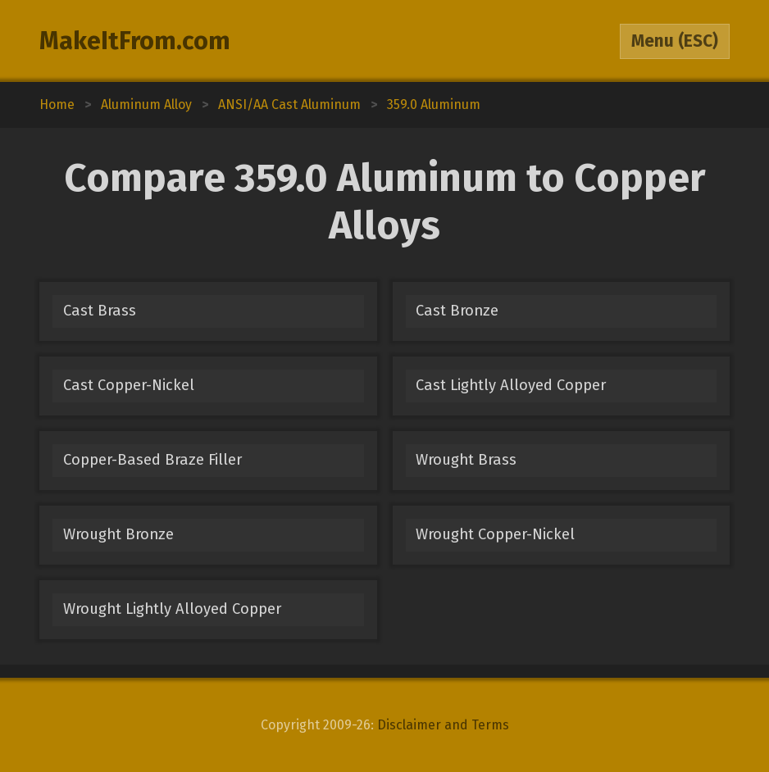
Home (57, 104)
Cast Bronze (457, 311)
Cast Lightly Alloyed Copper (511, 385)
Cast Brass (99, 311)
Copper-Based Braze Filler (152, 460)
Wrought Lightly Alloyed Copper (172, 609)
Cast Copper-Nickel (128, 385)
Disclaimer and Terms (443, 725)
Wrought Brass (466, 460)
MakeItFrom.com (134, 41)
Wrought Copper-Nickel (495, 534)
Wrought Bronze (118, 534)
